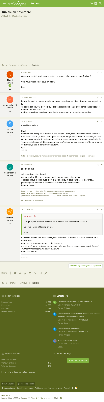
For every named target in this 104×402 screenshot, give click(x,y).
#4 (102, 165)
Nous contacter (8, 388)
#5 (102, 209)
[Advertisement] (51, 38)
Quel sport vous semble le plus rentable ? (75, 302)
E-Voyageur (7, 395)
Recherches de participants (69, 329)
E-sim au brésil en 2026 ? (68, 340)
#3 (102, 122)
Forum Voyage (8, 384)
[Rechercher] (100, 3)
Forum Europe (63, 323)
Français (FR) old (26, 384)
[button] (4, 3)
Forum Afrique (64, 308)
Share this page (78, 360)
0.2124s (39, 398)
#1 (102, 72)
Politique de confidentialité (46, 388)
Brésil (60, 347)
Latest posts (62, 296)
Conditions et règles (25, 388)
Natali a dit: (28, 216)
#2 (102, 97)
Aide (60, 388)
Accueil (67, 388)
